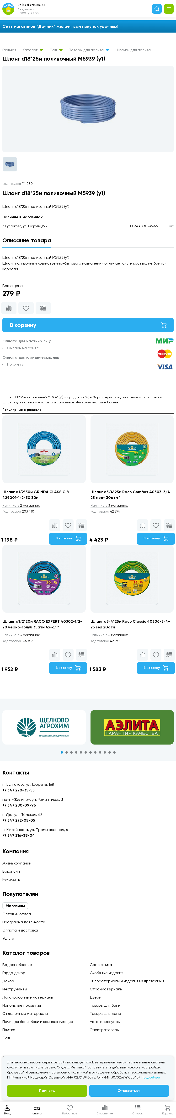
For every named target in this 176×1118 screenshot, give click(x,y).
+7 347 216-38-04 (18, 835)
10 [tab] (105, 752)
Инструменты (14, 989)
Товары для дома (105, 1013)
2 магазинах (21, 505)
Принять (47, 1090)
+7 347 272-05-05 (18, 820)
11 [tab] (109, 752)
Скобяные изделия (106, 973)
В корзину (88, 325)
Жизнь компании (16, 863)
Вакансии (11, 871)
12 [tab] (114, 752)
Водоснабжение (17, 964)
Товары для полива (89, 50)
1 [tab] (62, 752)
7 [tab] (90, 752)
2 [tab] (66, 752)
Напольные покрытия (21, 1005)
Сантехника (101, 964)
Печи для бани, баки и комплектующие (37, 1021)
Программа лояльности (23, 922)
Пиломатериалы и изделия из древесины (127, 981)
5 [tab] (81, 752)
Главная (9, 50)
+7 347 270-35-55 (144, 226)
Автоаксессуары (105, 1021)
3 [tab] (71, 752)
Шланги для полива (133, 50)
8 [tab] (95, 752)
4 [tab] (76, 752)
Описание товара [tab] (26, 240)
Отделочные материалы (25, 1013)
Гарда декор (13, 973)
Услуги (8, 938)
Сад (56, 50)
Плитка (8, 1030)
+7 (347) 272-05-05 (31, 5)
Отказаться (128, 1090)
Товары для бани (105, 1005)
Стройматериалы (106, 989)
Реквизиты (11, 879)
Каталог (33, 50)
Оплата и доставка (20, 930)
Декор (8, 981)
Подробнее (150, 1077)
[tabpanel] (44, 727)
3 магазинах (109, 505)
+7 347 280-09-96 (19, 805)
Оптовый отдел (16, 914)
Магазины (15, 905)
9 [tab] (100, 752)
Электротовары (104, 1030)
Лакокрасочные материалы (27, 997)
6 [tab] (86, 752)
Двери (95, 997)
